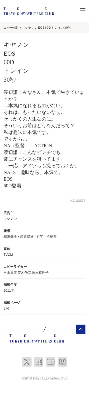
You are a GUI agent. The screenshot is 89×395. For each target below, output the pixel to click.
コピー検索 (11, 27)
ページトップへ (80, 329)
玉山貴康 (10, 272)
